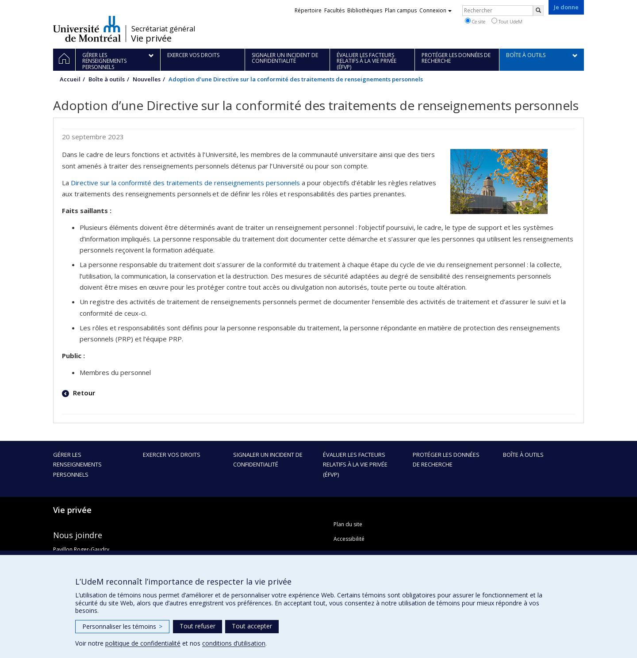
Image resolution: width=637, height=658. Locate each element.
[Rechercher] (538, 10)
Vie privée (151, 38)
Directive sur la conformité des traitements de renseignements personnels (185, 182)
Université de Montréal (87, 28)
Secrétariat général (163, 28)
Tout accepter (252, 626)
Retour (83, 392)
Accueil (70, 79)
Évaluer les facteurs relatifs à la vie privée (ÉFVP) (355, 464)
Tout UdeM (506, 21)
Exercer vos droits (171, 455)
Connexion (435, 10)
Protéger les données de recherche (446, 459)
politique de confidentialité (142, 643)
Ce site (475, 21)
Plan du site (348, 524)
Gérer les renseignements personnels (77, 464)
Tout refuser (197, 626)
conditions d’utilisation (233, 643)
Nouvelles (147, 79)
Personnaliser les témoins (122, 626)
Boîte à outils (106, 79)
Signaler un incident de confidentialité (268, 459)
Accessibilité (349, 539)
